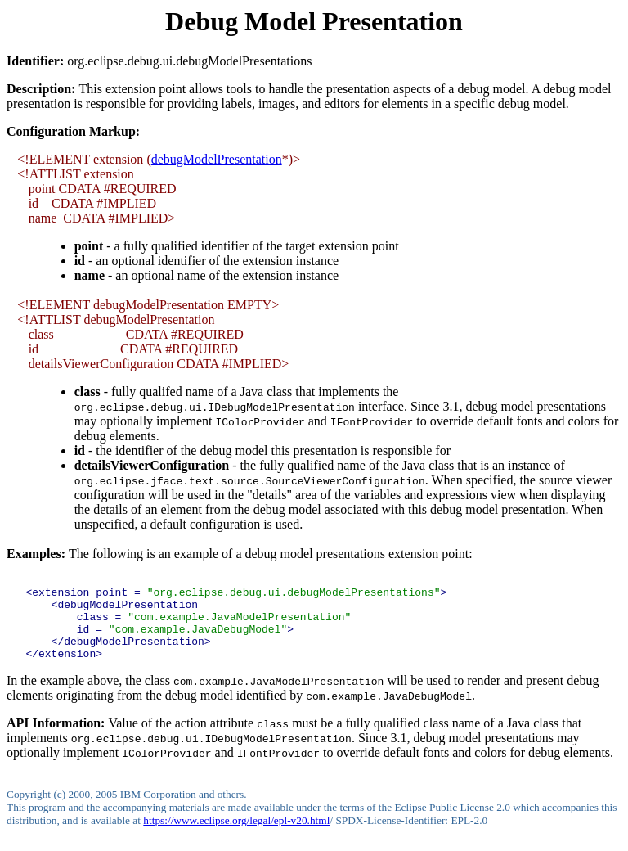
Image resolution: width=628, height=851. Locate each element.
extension (118, 159)
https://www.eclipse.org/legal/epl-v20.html (236, 837)
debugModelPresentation (216, 159)
